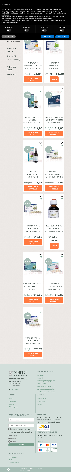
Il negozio (40, 378)
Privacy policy (41, 383)
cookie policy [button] (5, 15)
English (13, 441)
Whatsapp (13, 457)
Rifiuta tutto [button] (47, 36)
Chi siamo (40, 375)
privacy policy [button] (57, 9)
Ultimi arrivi (12, 404)
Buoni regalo (13, 401)
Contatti (11, 460)
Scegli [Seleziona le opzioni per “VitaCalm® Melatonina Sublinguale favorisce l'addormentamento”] (54, 79)
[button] (68, 3)
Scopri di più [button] (9, 36)
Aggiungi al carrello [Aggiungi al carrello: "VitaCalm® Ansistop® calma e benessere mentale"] (33, 300)
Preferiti (39, 404)
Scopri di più (41, 441)
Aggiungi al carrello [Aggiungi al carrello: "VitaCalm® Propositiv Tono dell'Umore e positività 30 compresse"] (54, 300)
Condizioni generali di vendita (46, 392)
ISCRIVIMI (21, 444)
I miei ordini (41, 401)
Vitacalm (10, 74)
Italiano (13, 438)
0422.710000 (15, 389)
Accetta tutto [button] (62, 36)
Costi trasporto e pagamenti (46, 381)
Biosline (10, 56)
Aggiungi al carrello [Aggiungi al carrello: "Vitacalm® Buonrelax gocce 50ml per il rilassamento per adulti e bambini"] (33, 188)
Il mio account (41, 398)
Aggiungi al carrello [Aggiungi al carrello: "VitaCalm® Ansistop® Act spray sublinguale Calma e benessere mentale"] (33, 134)
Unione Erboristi (13, 60)
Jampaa (29, 470)
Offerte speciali (13, 407)
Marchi (11, 398)
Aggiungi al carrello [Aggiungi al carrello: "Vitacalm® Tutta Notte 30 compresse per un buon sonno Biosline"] (54, 188)
